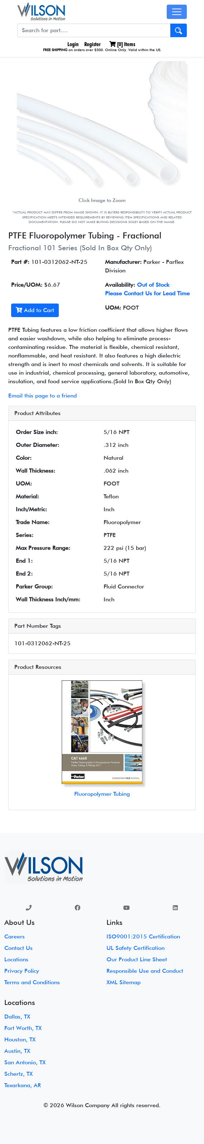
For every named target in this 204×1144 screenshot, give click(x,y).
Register (92, 44)
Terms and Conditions (32, 982)
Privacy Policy (21, 970)
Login (72, 44)
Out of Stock (153, 284)
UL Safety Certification (135, 948)
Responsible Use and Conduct (144, 970)
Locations (16, 959)
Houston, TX (19, 1039)
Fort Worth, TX (23, 1028)
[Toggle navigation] (177, 12)
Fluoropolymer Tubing (102, 793)
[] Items (122, 44)
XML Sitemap (123, 982)
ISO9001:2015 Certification (143, 936)
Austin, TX (17, 1050)
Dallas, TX (17, 1016)
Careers (14, 936)
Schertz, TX (18, 1073)
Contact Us (18, 948)
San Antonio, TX (25, 1062)
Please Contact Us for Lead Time (147, 293)
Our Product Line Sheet (136, 959)
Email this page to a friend (42, 395)
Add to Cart (35, 310)
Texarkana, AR (22, 1085)
